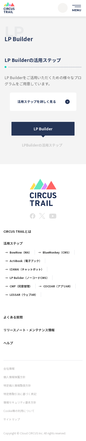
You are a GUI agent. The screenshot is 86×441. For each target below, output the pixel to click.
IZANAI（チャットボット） (27, 269)
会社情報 (8, 368)
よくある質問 (13, 317)
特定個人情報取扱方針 (17, 385)
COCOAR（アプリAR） (57, 286)
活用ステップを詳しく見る (36, 102)
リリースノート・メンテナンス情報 (29, 330)
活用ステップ (13, 243)
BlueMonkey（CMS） (57, 252)
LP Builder (43, 128)
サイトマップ (11, 419)
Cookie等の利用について (18, 411)
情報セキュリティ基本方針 (19, 402)
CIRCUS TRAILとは (17, 231)
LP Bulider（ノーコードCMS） (29, 278)
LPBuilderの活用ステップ (42, 145)
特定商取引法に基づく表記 (19, 394)
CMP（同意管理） (21, 286)
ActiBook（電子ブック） (26, 261)
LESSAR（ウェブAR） (24, 295)
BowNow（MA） (20, 252)
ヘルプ (8, 343)
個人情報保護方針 (14, 377)
